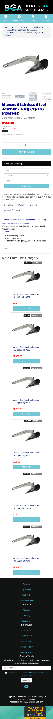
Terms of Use (26, 630)
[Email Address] (26, 668)
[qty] (26, 170)
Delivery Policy (26, 652)
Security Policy (26, 647)
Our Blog (26, 615)
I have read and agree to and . (26, 674)
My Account (26, 590)
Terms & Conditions (36, 673)
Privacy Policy (26, 636)
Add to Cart (26, 152)
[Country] (26, 175)
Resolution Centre (26, 601)
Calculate (26, 186)
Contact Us (26, 621)
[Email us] (26, 686)
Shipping (33, 205)
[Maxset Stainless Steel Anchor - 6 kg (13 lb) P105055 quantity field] (26, 145)
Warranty (21, 205)
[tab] (9, 205)
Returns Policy (26, 641)
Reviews (13, 210)
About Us (26, 610)
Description (8, 205)
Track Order (26, 595)
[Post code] (26, 181)
